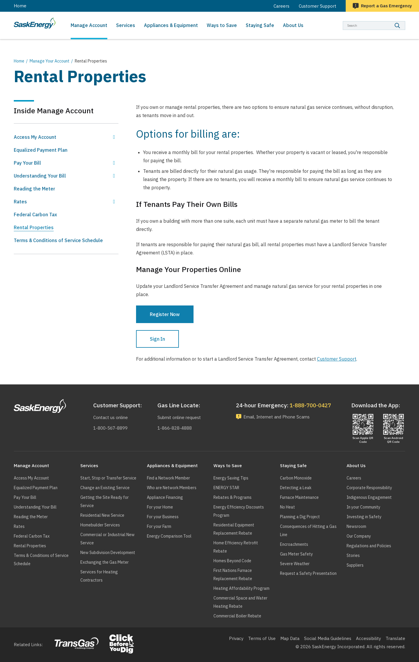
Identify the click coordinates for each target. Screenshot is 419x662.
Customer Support (336, 359)
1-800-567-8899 (110, 428)
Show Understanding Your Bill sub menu (114, 175)
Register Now (165, 314)
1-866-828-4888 (174, 428)
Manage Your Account (49, 61)
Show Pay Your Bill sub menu (114, 162)
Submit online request (179, 417)
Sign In (157, 339)
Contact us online (110, 417)
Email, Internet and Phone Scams (278, 417)
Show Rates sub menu (114, 201)
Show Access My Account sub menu (114, 137)
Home (20, 6)
